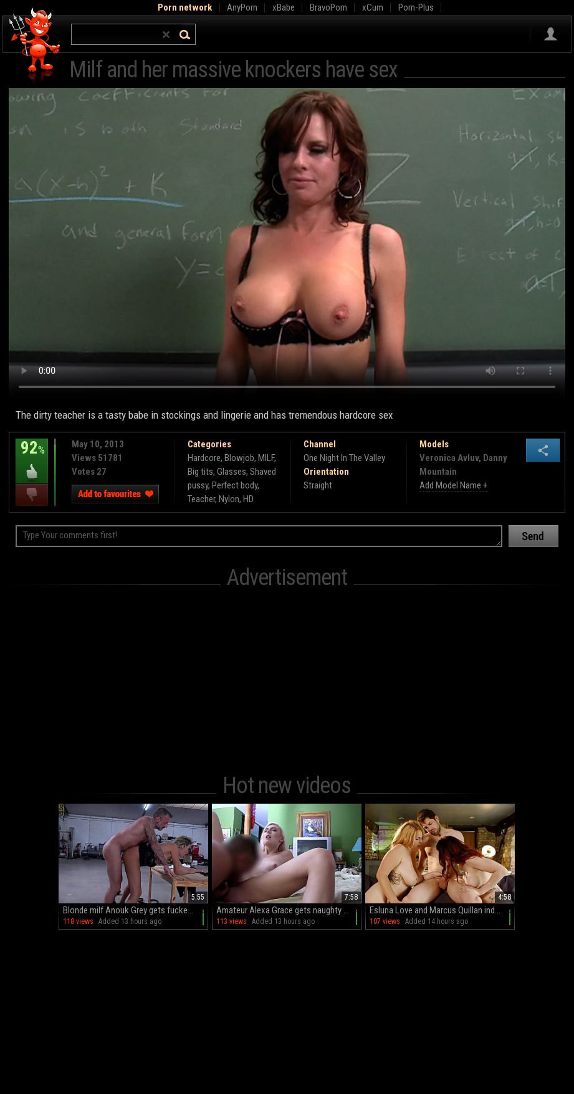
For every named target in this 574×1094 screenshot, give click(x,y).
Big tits (200, 471)
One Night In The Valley (344, 458)
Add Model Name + (453, 485)
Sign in (551, 34)
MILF (266, 458)
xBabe (283, 7)
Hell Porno (35, 46)
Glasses (231, 471)
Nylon (229, 499)
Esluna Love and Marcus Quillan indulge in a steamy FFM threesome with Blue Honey (442, 910)
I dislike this (32, 495)
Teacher (201, 499)
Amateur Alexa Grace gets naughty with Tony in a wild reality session (288, 910)
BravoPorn (328, 7)
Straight (318, 485)
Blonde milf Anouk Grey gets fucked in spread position (135, 910)
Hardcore (204, 458)
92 (32, 457)
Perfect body (234, 485)
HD (248, 499)
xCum (372, 7)
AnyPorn (242, 7)
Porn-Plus (416, 7)
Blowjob (239, 458)
